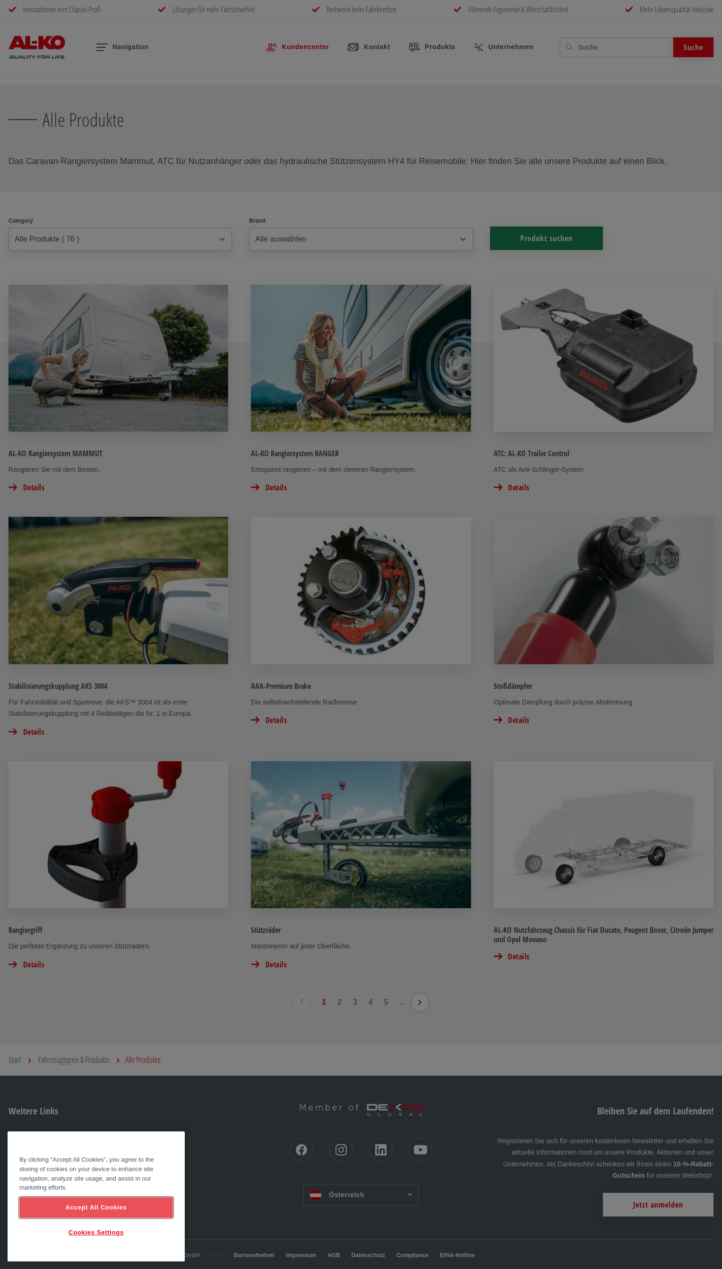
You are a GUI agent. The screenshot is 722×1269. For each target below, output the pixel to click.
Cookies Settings (96, 1232)
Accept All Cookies (96, 1207)
